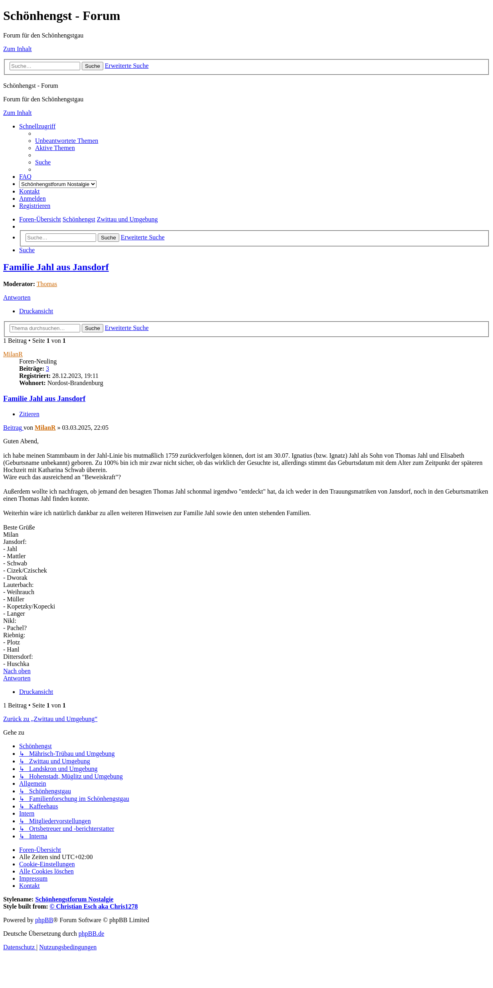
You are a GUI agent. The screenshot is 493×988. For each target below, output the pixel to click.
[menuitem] (66, 140)
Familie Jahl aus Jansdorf (56, 267)
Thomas (47, 284)
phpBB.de (91, 933)
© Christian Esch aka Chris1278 (94, 906)
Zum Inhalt (17, 48)
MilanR (13, 354)
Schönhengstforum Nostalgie (74, 899)
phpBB (44, 920)
